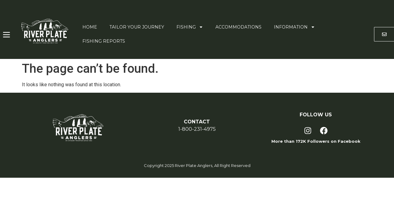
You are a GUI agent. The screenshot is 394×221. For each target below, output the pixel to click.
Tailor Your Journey (136, 27)
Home (89, 27)
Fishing (189, 27)
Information (294, 27)
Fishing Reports (103, 41)
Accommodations (238, 27)
